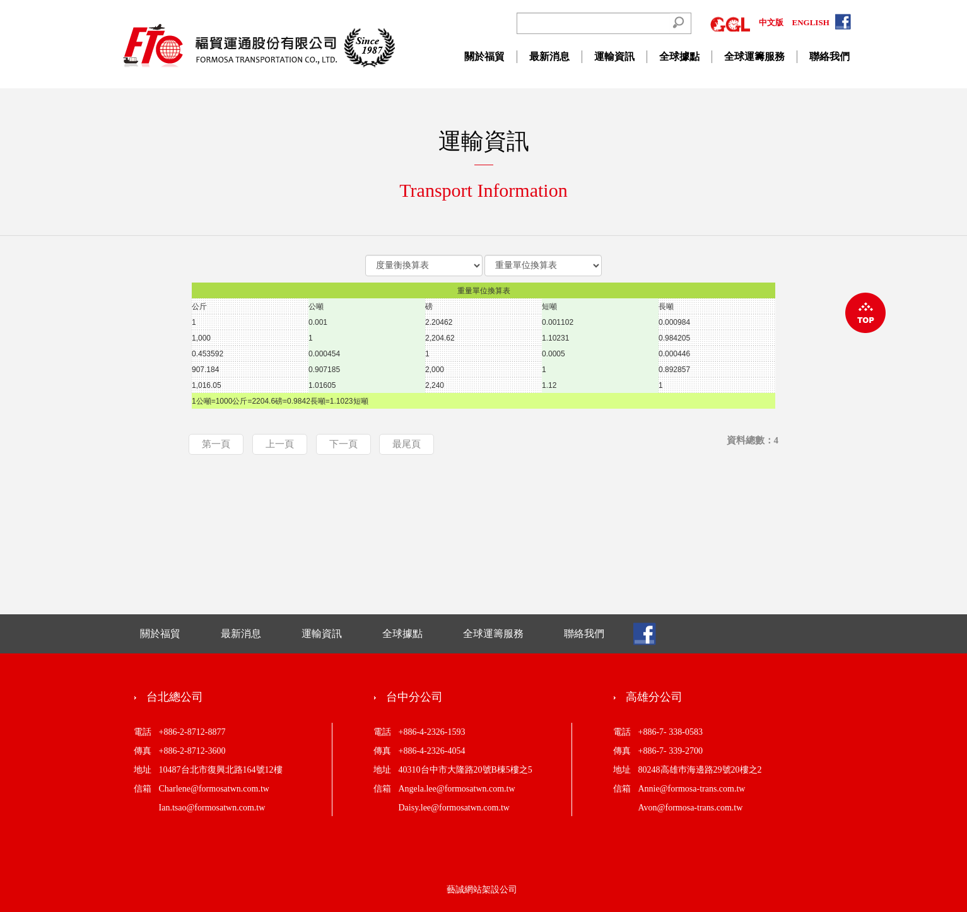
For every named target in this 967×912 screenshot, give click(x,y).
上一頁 (280, 444)
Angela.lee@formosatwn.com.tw (457, 788)
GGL (730, 23)
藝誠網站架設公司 (482, 889)
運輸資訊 (614, 56)
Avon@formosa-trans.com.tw (690, 807)
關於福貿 (484, 56)
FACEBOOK (844, 23)
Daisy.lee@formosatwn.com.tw (454, 807)
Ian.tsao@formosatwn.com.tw (212, 807)
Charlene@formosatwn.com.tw (214, 788)
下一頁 (343, 444)
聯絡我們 (829, 56)
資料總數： (753, 440)
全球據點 (679, 56)
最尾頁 (406, 444)
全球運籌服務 (754, 56)
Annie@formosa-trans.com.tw (692, 788)
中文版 (771, 22)
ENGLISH (810, 22)
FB (645, 634)
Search (678, 22)
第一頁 (216, 444)
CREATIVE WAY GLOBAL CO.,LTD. (259, 45)
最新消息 (549, 56)
